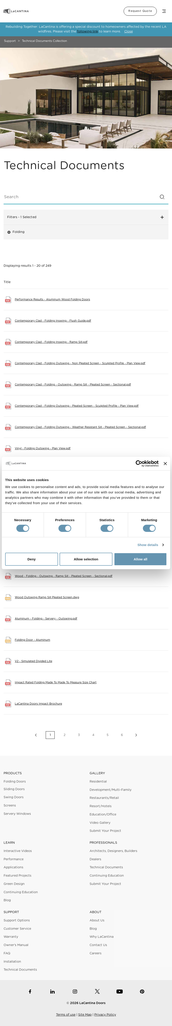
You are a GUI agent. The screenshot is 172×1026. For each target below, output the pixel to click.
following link (87, 31)
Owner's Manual (16, 945)
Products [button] (13, 773)
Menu (163, 11)
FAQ (7, 953)
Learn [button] (9, 842)
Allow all (140, 559)
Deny (31, 559)
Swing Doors (14, 797)
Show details (148, 545)
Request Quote (140, 11)
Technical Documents (106, 867)
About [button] (95, 912)
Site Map (85, 1014)
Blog (7, 900)
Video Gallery (100, 822)
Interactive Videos (18, 851)
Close (128, 31)
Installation (12, 961)
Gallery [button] (97, 773)
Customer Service (17, 928)
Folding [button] (15, 232)
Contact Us (98, 945)
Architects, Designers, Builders (113, 851)
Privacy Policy (105, 1014)
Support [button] (11, 912)
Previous (35, 735)
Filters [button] (86, 217)
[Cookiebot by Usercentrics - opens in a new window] (139, 463)
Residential (98, 781)
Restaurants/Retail (104, 798)
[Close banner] (165, 463)
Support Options (17, 920)
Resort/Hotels (101, 806)
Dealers (95, 859)
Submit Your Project (105, 830)
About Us (97, 920)
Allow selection (86, 559)
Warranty (11, 936)
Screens (10, 805)
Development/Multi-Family (110, 790)
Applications (13, 867)
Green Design (14, 884)
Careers (95, 953)
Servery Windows (17, 813)
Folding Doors (15, 781)
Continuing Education (21, 892)
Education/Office (103, 814)
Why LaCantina (102, 936)
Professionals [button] (103, 842)
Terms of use (65, 1014)
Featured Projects (17, 875)
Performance (14, 859)
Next (136, 735)
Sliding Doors (14, 789)
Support (10, 41)
